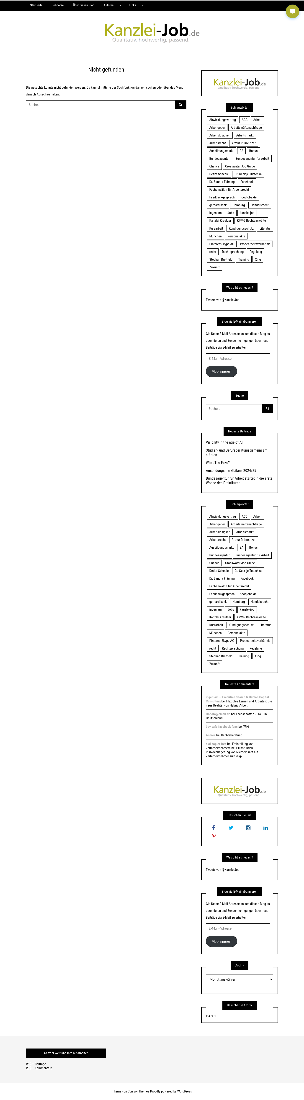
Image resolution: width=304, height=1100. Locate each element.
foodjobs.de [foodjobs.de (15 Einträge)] (248, 197)
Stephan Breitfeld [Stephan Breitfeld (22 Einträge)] (220, 259)
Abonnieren (221, 371)
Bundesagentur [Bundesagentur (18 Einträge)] (219, 159)
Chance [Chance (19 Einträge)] (214, 166)
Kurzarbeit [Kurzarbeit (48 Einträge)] (216, 228)
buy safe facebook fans (221, 727)
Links (132, 5)
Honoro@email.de (218, 714)
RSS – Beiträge (36, 1064)
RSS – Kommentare (39, 1068)
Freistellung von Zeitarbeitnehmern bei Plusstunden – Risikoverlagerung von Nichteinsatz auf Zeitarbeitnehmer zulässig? (232, 750)
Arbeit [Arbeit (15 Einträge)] (257, 120)
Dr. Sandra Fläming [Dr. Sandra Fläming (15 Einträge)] (221, 182)
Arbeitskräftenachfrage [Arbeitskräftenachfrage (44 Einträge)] (246, 128)
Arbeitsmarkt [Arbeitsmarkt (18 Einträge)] (245, 135)
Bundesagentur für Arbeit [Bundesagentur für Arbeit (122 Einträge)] (252, 159)
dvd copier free (216, 744)
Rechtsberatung (231, 735)
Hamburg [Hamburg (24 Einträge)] (238, 205)
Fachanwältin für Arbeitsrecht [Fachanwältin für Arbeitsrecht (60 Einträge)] (229, 190)
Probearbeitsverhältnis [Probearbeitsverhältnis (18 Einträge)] (255, 244)
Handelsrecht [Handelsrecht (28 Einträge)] (260, 205)
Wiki (246, 727)
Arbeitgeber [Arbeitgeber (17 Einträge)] (217, 128)
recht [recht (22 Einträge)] (212, 252)
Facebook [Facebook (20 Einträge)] (246, 182)
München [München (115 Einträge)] (215, 236)
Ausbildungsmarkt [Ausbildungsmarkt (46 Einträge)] (221, 151)
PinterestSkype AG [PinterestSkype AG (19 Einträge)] (221, 244)
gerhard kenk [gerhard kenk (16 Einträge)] (218, 205)
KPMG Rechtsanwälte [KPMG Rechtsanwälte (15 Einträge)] (251, 220)
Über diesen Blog (83, 5)
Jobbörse (58, 5)
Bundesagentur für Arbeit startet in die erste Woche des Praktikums (239, 480)
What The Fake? (218, 462)
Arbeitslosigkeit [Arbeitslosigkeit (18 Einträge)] (219, 135)
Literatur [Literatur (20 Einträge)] (265, 228)
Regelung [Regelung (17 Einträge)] (256, 252)
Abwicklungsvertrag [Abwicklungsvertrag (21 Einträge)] (222, 120)
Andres (210, 735)
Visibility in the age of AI (224, 442)
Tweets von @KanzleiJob (222, 300)
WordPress (184, 1091)
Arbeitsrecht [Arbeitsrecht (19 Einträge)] (217, 143)
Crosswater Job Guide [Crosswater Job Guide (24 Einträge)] (240, 166)
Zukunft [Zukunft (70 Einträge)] (214, 267)
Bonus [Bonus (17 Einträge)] (253, 151)
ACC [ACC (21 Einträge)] (245, 120)
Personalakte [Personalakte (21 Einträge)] (236, 236)
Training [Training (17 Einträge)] (243, 259)
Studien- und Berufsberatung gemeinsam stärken (236, 452)
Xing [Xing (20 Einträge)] (258, 259)
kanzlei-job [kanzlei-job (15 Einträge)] (247, 213)
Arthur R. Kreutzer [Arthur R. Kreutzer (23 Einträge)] (243, 143)
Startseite (36, 5)
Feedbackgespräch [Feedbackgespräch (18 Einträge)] (221, 197)
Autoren (108, 5)
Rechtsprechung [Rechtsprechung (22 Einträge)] (233, 252)
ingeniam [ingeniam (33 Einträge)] (215, 213)
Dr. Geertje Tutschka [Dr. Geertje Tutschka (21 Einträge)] (248, 174)
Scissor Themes (138, 1091)
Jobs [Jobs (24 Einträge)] (230, 213)
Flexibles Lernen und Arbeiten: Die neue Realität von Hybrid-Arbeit (239, 703)
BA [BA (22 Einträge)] (241, 151)
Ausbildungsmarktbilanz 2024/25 (231, 470)
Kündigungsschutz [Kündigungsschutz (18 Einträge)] (241, 228)
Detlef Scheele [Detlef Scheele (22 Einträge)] (219, 174)
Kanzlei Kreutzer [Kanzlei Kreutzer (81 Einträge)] (220, 220)
